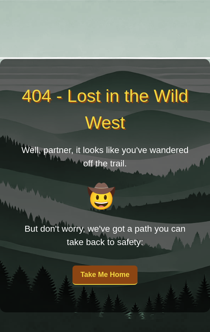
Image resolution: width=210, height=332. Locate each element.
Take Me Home (105, 275)
